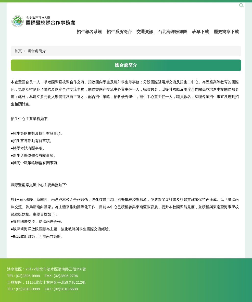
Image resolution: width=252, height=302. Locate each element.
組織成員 (114, 5)
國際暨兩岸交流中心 (63, 5)
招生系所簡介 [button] (119, 31)
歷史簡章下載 (226, 31)
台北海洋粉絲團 (172, 31)
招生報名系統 (89, 31)
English (225, 5)
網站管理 (17, 5)
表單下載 (200, 31)
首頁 (18, 51)
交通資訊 (145, 31)
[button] (241, 5)
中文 (210, 5)
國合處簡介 (135, 5)
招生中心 (36, 5)
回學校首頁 (93, 5)
